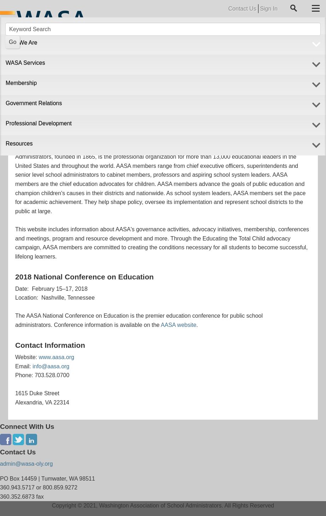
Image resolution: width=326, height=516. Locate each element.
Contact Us (242, 9)
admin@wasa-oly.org (26, 464)
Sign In (269, 9)
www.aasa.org (56, 357)
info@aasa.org (51, 366)
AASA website (179, 325)
